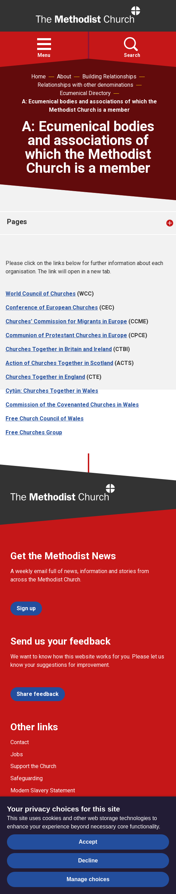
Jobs (16, 754)
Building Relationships (109, 76)
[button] (44, 44)
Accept (88, 842)
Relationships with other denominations (85, 85)
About (64, 76)
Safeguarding (26, 778)
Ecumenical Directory (85, 93)
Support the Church (33, 766)
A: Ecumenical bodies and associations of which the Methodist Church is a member (89, 105)
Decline (88, 860)
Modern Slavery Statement (42, 790)
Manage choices (88, 879)
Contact (19, 742)
